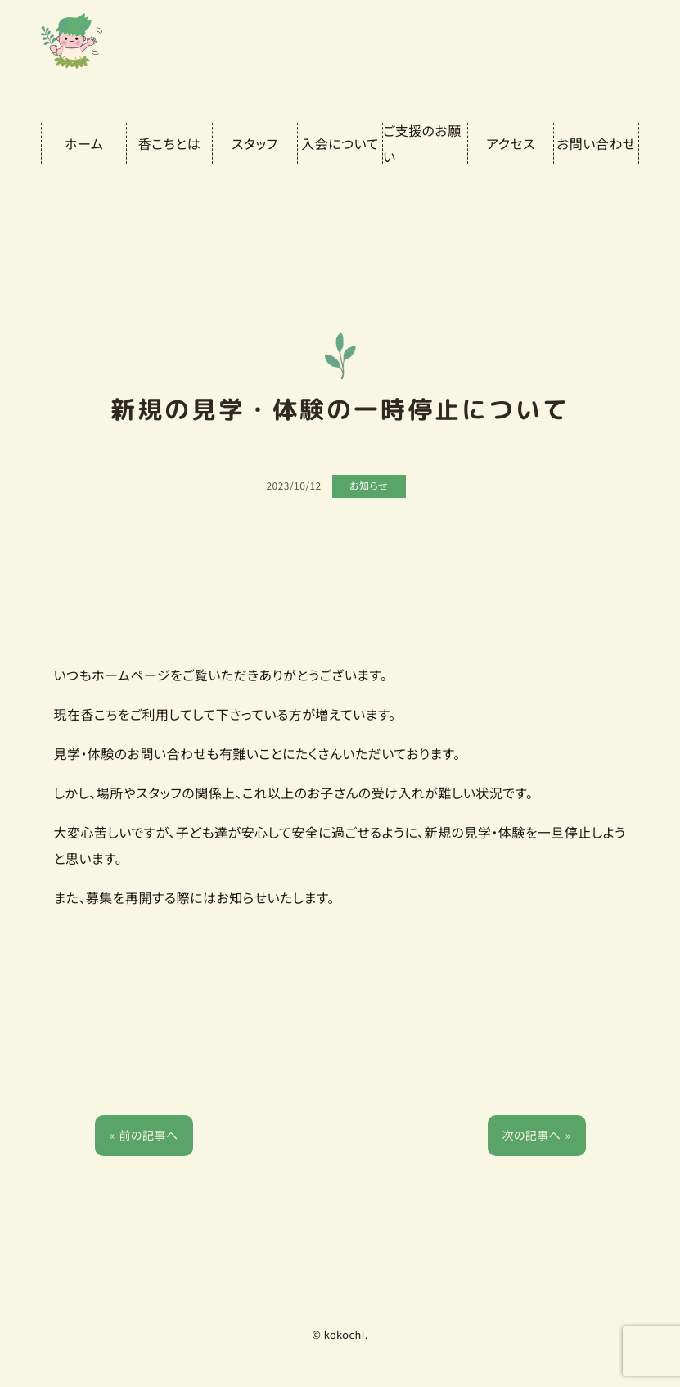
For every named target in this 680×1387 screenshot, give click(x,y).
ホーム (84, 143)
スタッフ (254, 143)
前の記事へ (148, 1135)
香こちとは (169, 143)
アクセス (510, 143)
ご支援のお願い (422, 143)
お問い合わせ (596, 143)
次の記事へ (531, 1135)
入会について (339, 143)
